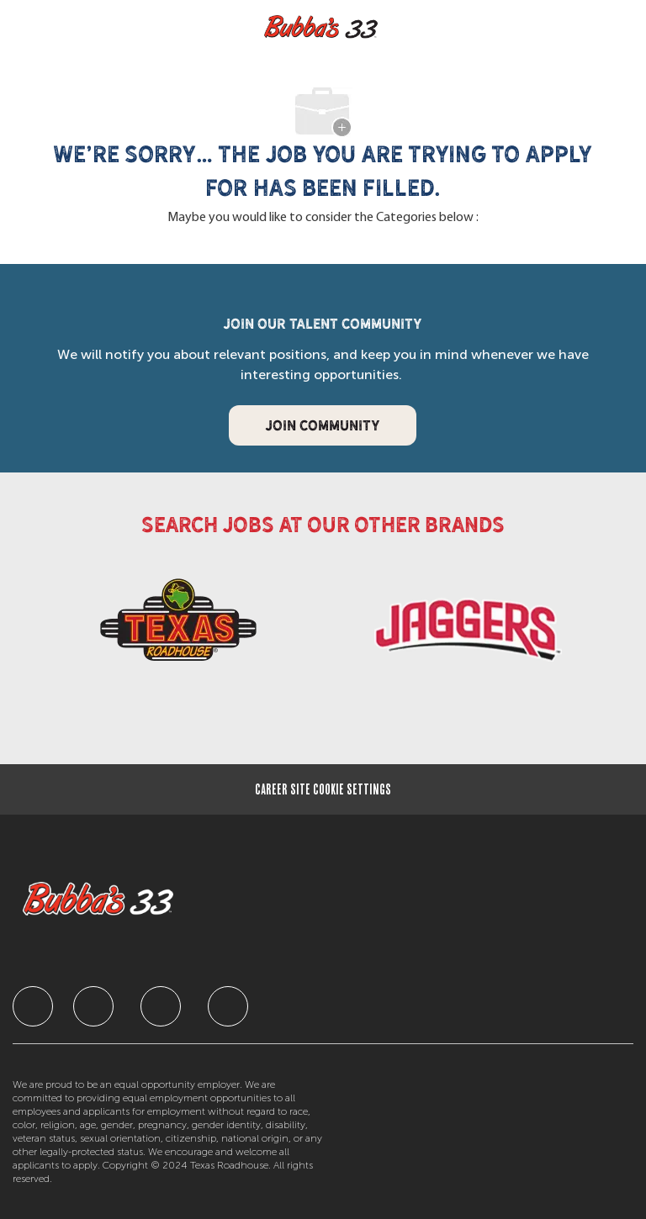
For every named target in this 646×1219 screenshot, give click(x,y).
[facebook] (33, 1006)
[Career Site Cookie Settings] (323, 789)
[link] (177, 626)
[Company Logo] (321, 27)
